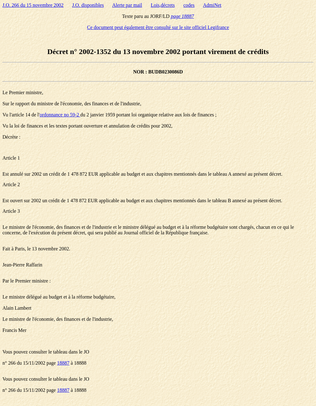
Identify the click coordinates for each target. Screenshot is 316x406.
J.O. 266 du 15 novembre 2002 (33, 5)
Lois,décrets (163, 5)
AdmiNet (212, 5)
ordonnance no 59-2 (60, 114)
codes (188, 5)
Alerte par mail (127, 5)
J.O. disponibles (88, 5)
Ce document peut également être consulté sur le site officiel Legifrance (158, 27)
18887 (63, 363)
